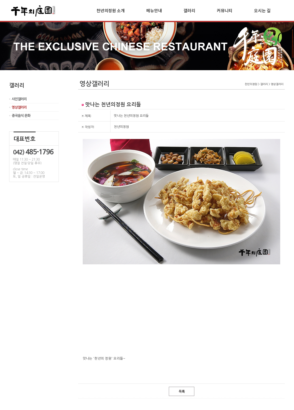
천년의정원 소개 (110, 10)
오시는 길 (262, 10)
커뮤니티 (224, 10)
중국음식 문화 (21, 115)
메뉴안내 (154, 10)
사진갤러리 (19, 99)
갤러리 (189, 10)
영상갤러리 (19, 107)
